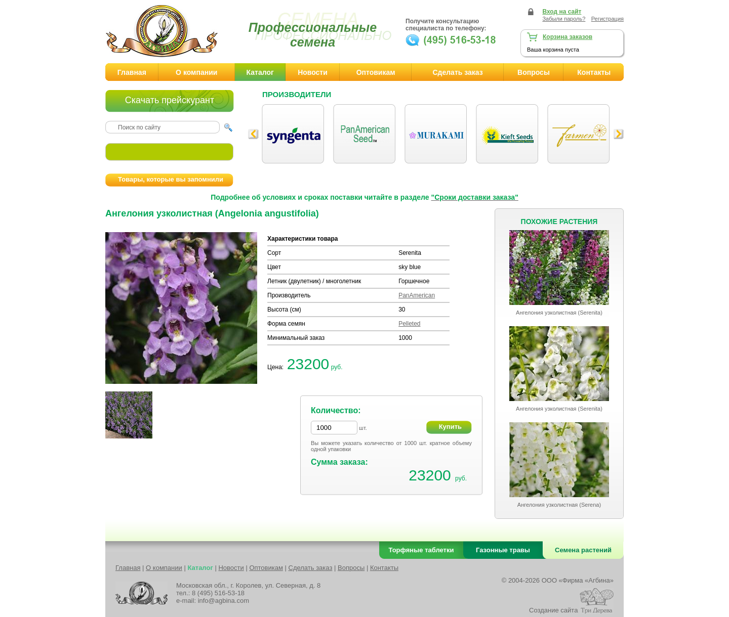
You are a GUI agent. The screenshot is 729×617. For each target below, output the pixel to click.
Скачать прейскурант (169, 100)
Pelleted (409, 323)
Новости (313, 72)
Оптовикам (375, 72)
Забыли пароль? (563, 19)
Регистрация (607, 19)
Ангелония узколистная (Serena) (559, 505)
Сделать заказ (457, 72)
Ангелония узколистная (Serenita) (559, 313)
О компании (196, 72)
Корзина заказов (567, 36)
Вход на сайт (561, 11)
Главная (131, 72)
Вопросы (533, 72)
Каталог (260, 72)
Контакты (594, 72)
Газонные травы (503, 550)
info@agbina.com (223, 600)
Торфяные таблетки (421, 550)
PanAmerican (416, 295)
